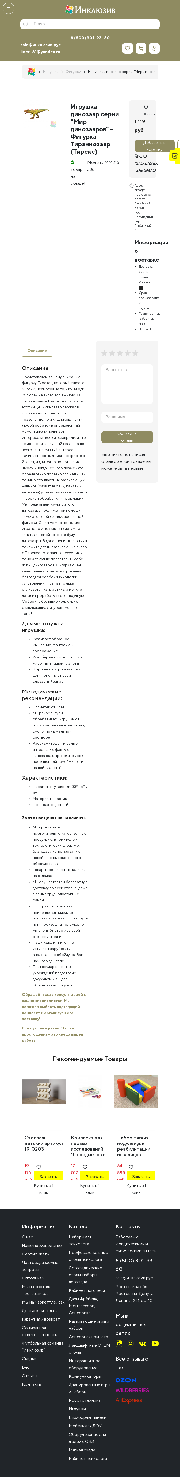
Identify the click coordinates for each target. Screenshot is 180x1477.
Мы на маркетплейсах (43, 1302)
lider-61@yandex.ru (40, 51)
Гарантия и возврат (41, 1319)
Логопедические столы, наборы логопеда (85, 1274)
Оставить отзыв (127, 437)
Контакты (32, 1384)
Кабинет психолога (88, 1458)
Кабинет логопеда (87, 1290)
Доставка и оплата (40, 1310)
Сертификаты (35, 1254)
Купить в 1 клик (43, 1189)
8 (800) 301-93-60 (90, 37)
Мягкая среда (82, 1449)
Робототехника (85, 1400)
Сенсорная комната (88, 1336)
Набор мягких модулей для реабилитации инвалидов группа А (133, 1149)
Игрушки (77, 1408)
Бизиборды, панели (87, 1417)
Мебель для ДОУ (85, 1425)
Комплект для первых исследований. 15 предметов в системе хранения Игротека (88, 1154)
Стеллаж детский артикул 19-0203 (44, 1143)
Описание (37, 350)
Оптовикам (33, 1278)
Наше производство (42, 1245)
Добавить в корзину (154, 146)
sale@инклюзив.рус (41, 44)
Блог (26, 1367)
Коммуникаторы (85, 1376)
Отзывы (29, 1375)
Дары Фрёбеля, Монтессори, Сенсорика (83, 1305)
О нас (27, 1236)
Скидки (29, 1358)
